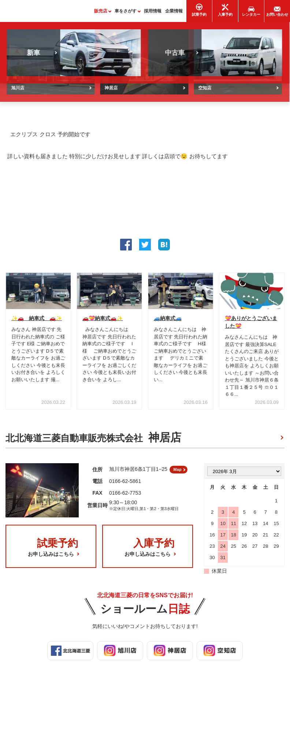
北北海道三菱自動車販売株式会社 (93, 440)
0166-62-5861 (125, 487)
